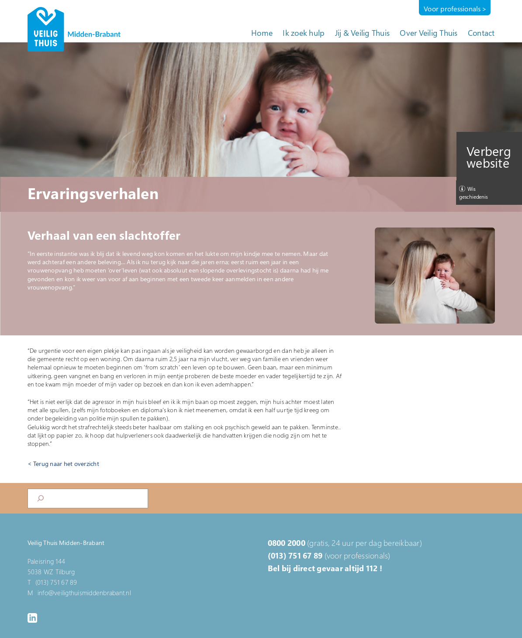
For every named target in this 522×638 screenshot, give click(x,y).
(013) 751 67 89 (295, 555)
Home (262, 33)
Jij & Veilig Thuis (362, 33)
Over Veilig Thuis (428, 33)
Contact (481, 33)
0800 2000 (286, 543)
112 (372, 568)
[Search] (40, 498)
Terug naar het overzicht (66, 463)
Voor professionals (452, 9)
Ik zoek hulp (304, 33)
